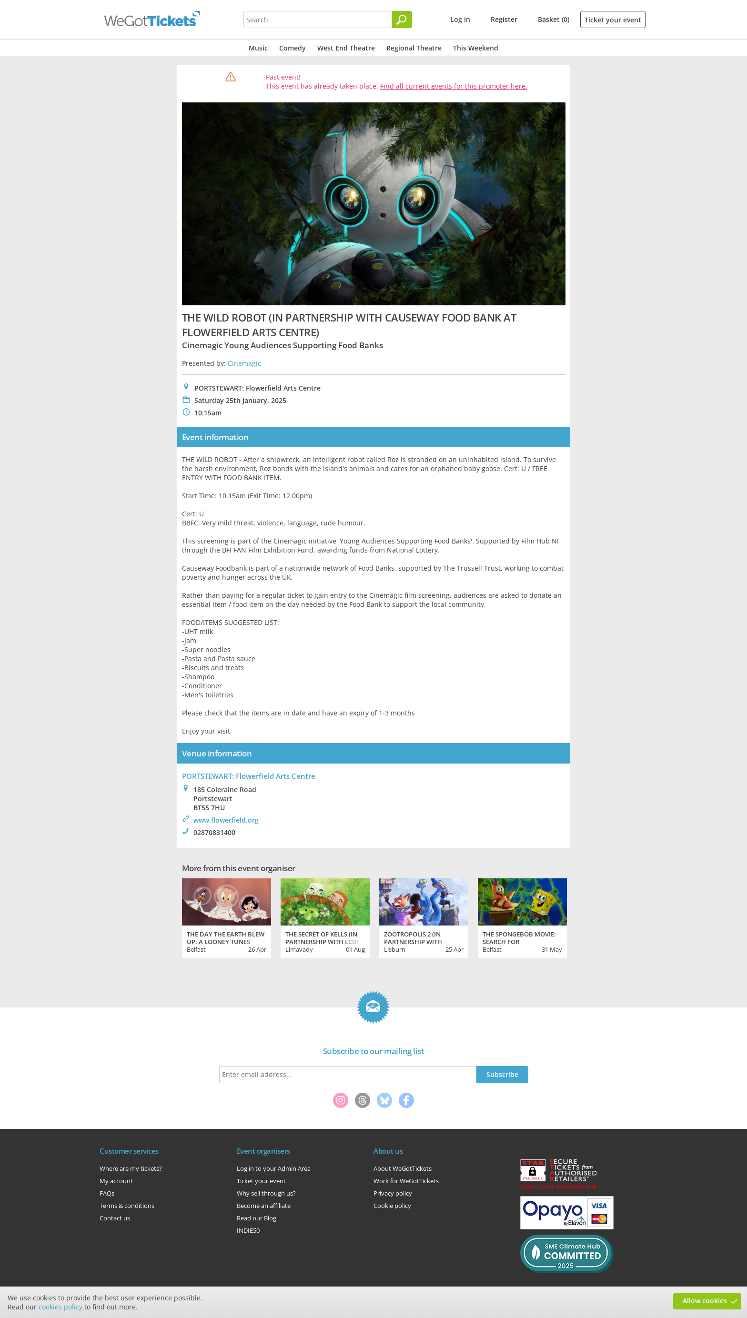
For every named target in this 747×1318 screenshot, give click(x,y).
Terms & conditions (127, 1205)
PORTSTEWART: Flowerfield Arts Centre (248, 776)
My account (116, 1181)
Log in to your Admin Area (274, 1168)
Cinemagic (244, 363)
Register (504, 19)
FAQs (107, 1193)
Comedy (292, 47)
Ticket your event (613, 19)
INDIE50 (248, 1230)
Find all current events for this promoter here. (453, 86)
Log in (460, 19)
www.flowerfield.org (226, 820)
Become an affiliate (264, 1205)
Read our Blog (256, 1218)
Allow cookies (705, 1300)
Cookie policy (392, 1205)
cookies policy (60, 1306)
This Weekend (475, 47)
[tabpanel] (226, 917)
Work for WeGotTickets (406, 1181)
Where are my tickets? (131, 1168)
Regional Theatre (414, 47)
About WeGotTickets (403, 1168)
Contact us (115, 1218)
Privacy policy (393, 1193)
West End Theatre (346, 47)
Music (258, 47)
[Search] (402, 19)
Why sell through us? (266, 1193)
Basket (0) (553, 19)
